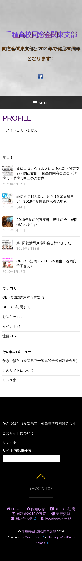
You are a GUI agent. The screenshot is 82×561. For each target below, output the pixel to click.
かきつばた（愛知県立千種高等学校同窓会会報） (40, 360)
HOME (14, 509)
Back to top (41, 488)
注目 (5, 336)
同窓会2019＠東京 (29, 513)
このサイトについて (18, 370)
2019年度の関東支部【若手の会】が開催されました (47, 222)
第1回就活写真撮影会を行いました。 (45, 243)
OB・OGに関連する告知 (21, 297)
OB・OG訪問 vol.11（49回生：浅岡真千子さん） (46, 263)
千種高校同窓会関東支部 (39, 531)
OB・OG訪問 (12, 307)
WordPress (34, 537)
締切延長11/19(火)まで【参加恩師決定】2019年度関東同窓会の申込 (45, 198)
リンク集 (9, 380)
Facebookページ (56, 518)
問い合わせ (23, 518)
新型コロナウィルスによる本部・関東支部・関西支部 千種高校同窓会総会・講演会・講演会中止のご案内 (40, 173)
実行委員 (60, 513)
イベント (9, 326)
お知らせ (9, 316)
